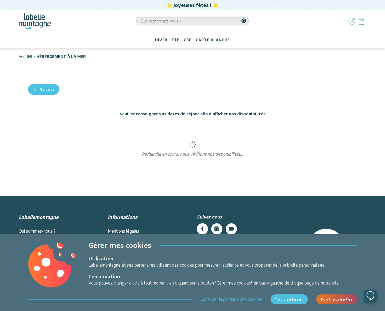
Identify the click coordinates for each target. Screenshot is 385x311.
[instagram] (216, 229)
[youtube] (231, 229)
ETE (175, 40)
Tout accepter (336, 299)
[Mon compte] (352, 21)
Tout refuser (289, 299)
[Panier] (361, 21)
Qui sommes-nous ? (37, 231)
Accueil (26, 56)
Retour (43, 89)
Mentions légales (123, 231)
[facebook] (202, 229)
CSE (187, 40)
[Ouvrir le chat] (370, 296)
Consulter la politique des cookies (231, 299)
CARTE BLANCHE (213, 40)
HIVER (161, 40)
